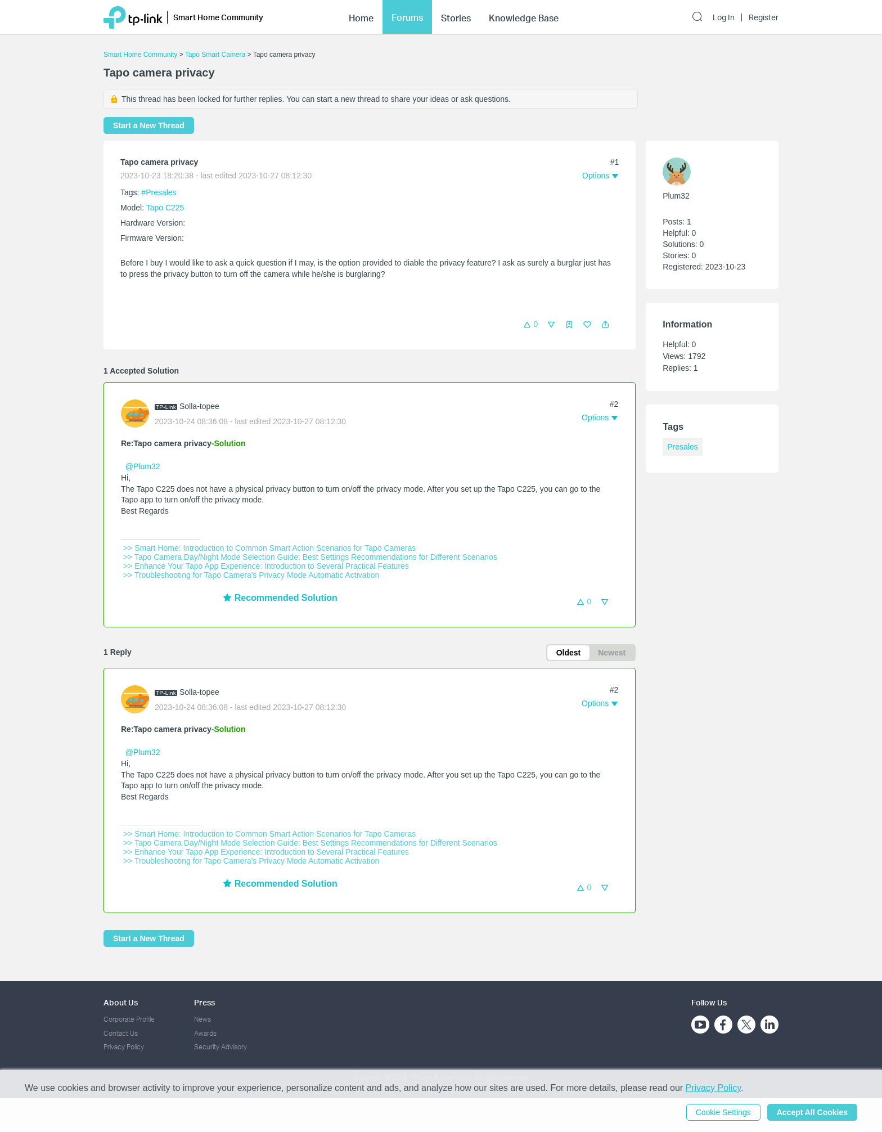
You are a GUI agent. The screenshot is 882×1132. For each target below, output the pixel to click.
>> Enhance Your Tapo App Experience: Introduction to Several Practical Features (266, 566)
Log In (724, 17)
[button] (605, 324)
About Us (121, 1002)
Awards (205, 1033)
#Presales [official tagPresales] (158, 192)
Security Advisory (220, 1047)
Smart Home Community (140, 55)
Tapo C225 (165, 207)
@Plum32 (142, 466)
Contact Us (121, 1033)
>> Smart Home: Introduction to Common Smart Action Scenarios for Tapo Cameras (269, 547)
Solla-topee (199, 406)
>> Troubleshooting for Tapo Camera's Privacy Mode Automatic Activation (251, 575)
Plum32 (676, 195)
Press (204, 1002)
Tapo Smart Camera (215, 55)
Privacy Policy (124, 1047)
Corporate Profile (129, 1019)
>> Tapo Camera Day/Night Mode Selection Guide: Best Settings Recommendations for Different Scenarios (310, 556)
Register (763, 17)
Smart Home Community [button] (218, 17)
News (202, 1019)
